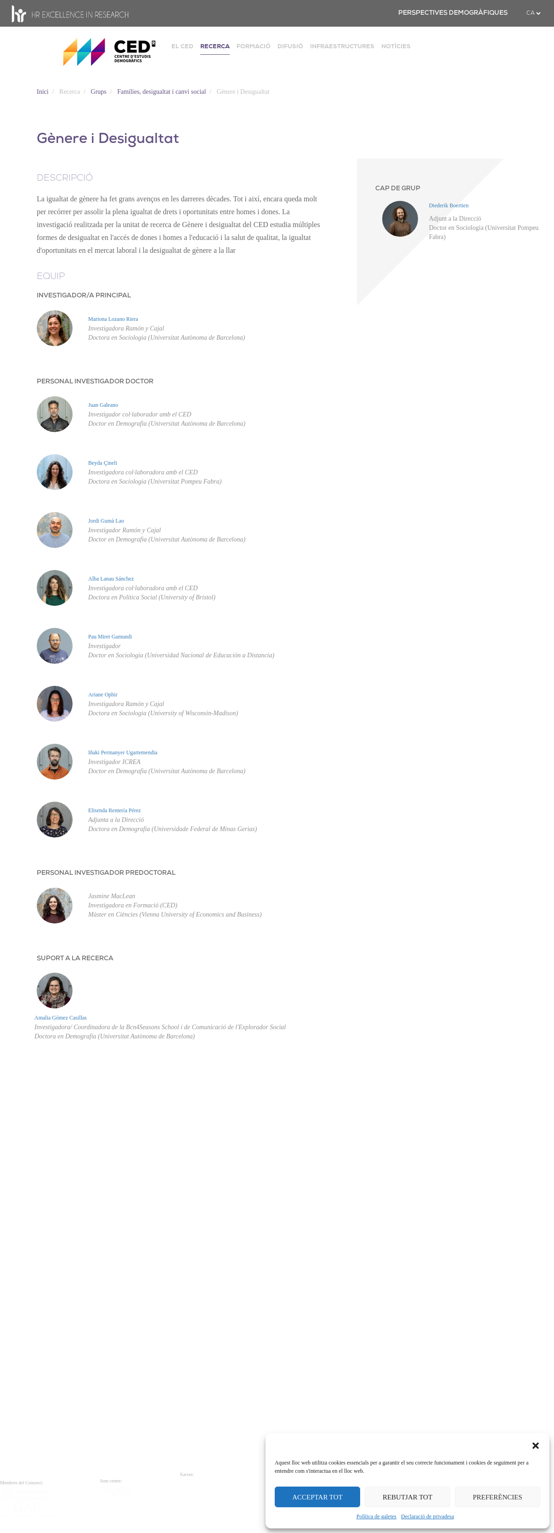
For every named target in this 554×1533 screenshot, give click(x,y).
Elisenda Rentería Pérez (60, 989)
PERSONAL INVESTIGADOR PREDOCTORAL (106, 1052)
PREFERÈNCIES (497, 1497)
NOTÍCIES (396, 46)
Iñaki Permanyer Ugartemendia (69, 896)
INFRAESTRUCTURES (342, 46)
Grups (99, 91)
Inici (43, 91)
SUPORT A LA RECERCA (75, 1173)
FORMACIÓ (254, 46)
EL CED (182, 46)
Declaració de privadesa (427, 1516)
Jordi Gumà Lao (106, 521)
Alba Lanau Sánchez (57, 614)
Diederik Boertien (449, 205)
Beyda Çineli (102, 463)
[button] (535, 1444)
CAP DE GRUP (397, 188)
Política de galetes (376, 1516)
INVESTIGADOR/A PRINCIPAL (84, 295)
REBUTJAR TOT (407, 1497)
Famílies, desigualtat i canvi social (161, 91)
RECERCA (215, 46)
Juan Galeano (103, 405)
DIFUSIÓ (290, 46)
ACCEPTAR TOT (317, 1497)
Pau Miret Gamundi (56, 708)
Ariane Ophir (49, 802)
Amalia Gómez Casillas (60, 1233)
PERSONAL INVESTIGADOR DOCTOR (95, 381)
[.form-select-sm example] (533, 13)
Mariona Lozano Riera (113, 319)
